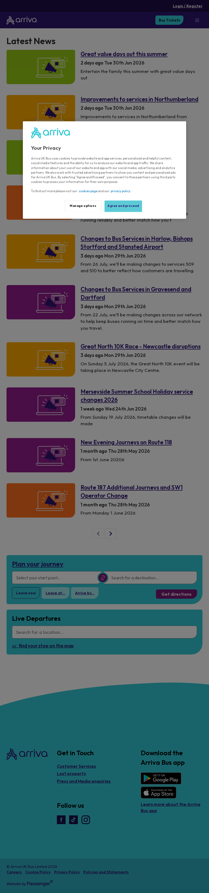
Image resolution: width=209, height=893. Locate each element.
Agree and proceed (123, 206)
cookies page (88, 191)
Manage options (83, 206)
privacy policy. (121, 191)
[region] (104, 170)
